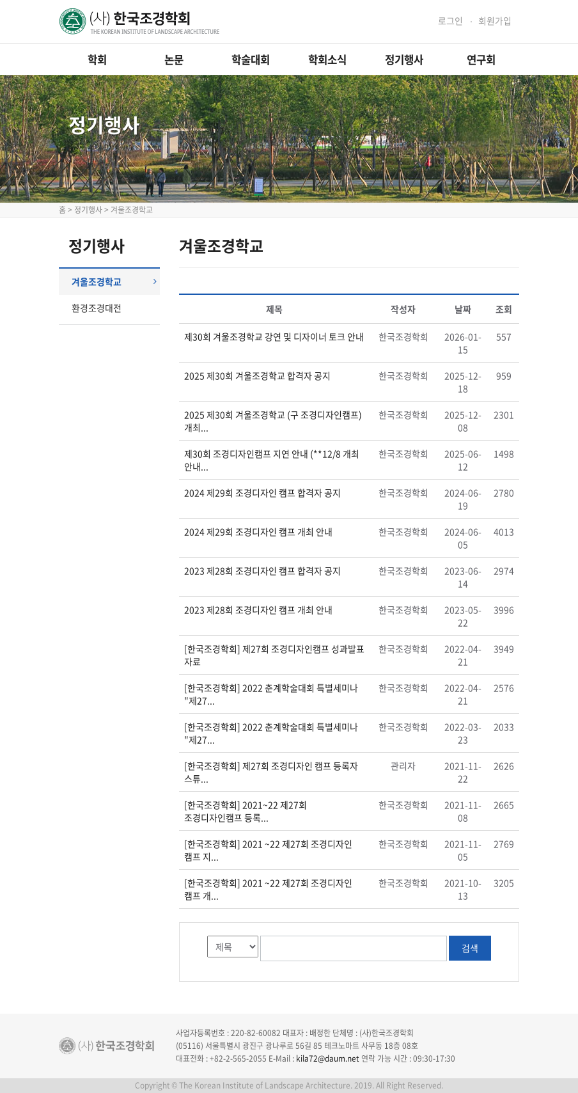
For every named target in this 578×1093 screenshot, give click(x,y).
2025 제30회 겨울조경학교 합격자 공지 (257, 375)
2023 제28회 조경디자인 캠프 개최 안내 (258, 609)
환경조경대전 (96, 307)
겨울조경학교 (114, 281)
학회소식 (327, 59)
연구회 (481, 59)
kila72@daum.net (327, 1058)
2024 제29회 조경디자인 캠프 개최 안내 (258, 531)
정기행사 (404, 59)
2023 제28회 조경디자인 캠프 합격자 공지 (262, 570)
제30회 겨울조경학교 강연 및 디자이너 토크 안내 (274, 336)
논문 (174, 59)
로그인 (450, 21)
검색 (470, 947)
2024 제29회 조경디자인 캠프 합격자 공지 (262, 492)
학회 (97, 59)
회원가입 (495, 21)
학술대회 (250, 59)
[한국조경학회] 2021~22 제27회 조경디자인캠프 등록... (245, 811)
